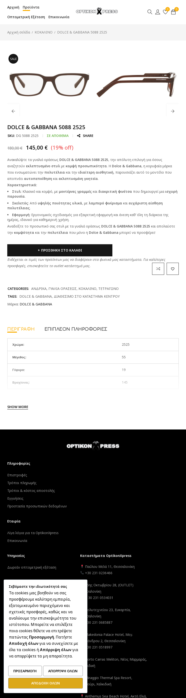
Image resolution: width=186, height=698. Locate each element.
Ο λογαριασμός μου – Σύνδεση (91, 501)
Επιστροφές (17, 475)
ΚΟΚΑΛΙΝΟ (44, 32)
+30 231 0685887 (143, 536)
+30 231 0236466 (143, 487)
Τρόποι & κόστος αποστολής (31, 490)
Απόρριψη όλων (63, 672)
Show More (17, 406)
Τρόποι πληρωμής (22, 482)
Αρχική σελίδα (18, 32)
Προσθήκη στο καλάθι (43, 250)
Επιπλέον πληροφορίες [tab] (76, 329)
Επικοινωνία (17, 545)
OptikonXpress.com (106, 655)
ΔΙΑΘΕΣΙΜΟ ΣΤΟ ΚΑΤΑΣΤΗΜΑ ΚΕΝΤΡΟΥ (87, 296)
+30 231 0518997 (143, 561)
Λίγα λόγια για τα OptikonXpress (33, 537)
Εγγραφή (73, 509)
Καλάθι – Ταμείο (79, 517)
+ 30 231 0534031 (144, 511)
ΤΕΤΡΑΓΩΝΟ (108, 288)
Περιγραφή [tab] (21, 329)
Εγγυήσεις (15, 498)
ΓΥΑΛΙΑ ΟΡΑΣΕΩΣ (62, 288)
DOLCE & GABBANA (35, 296)
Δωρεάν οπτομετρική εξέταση (90, 475)
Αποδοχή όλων (45, 683)
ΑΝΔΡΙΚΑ (38, 288)
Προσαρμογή (25, 672)
